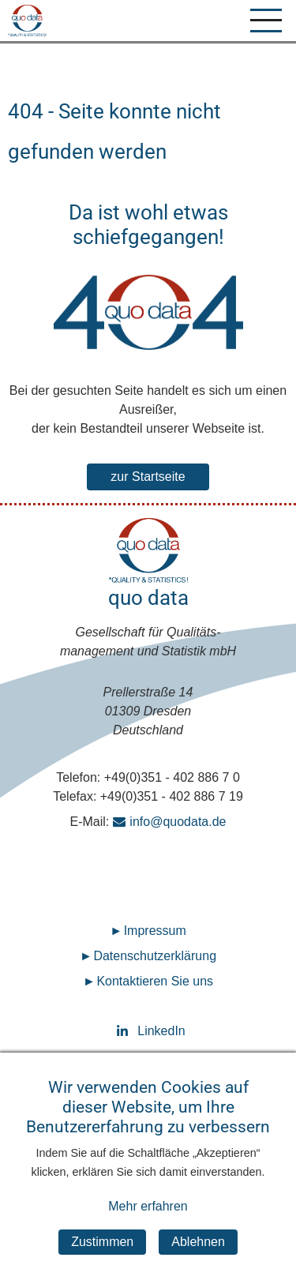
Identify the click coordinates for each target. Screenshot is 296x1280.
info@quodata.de (177, 821)
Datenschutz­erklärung (154, 956)
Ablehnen (198, 1256)
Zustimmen (102, 1256)
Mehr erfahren (148, 1222)
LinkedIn (148, 1031)
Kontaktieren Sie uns (154, 981)
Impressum (155, 930)
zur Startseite (148, 476)
